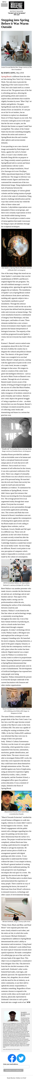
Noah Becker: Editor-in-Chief (16, 1078)
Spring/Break (6, 76)
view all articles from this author (11, 1049)
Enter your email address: (10, 1064)
